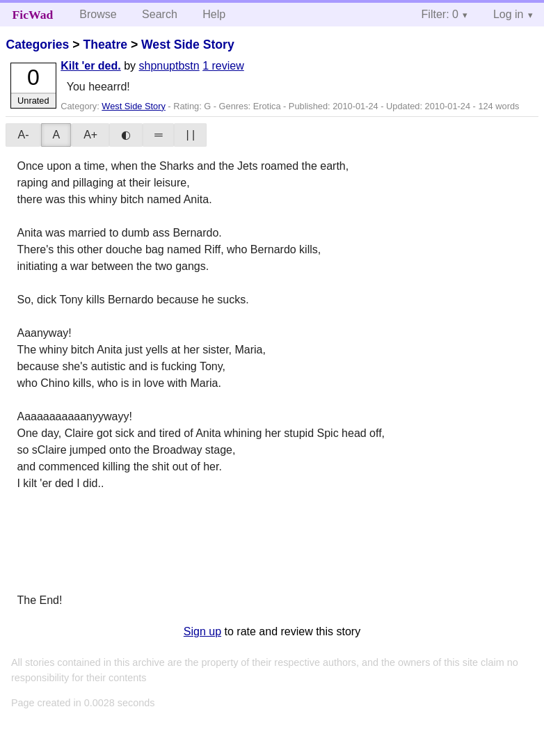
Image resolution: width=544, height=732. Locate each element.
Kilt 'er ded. (90, 66)
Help (213, 14)
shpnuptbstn (169, 66)
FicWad (33, 15)
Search (159, 14)
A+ (90, 135)
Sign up (202, 631)
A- (23, 135)
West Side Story (187, 44)
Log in (508, 14)
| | (190, 135)
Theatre (105, 44)
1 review (223, 66)
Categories (37, 44)
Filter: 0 (440, 14)
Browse (97, 14)
